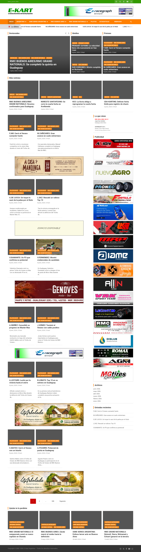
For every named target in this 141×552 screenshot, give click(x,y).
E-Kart (21, 71)
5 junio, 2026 (13, 109)
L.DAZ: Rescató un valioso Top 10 (104, 423)
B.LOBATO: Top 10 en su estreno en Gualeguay (47, 381)
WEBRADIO (118, 22)
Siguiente (63, 501)
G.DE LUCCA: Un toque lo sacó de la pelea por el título (103, 27)
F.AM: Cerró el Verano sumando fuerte (31, 27)
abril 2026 (96, 394)
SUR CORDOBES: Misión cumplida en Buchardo (86, 68)
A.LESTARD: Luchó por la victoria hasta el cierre (20, 381)
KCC (80, 97)
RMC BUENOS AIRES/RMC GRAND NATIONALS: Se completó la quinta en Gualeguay (33, 64)
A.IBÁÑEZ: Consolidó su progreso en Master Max (19, 326)
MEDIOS (75, 43)
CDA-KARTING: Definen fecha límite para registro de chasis (116, 103)
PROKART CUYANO (84, 43)
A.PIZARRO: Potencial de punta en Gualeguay (47, 449)
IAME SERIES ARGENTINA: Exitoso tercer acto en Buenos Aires (85, 534)
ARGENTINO (20, 22)
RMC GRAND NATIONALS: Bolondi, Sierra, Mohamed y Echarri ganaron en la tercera (116, 534)
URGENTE (49, 58)
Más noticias (14, 78)
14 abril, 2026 (108, 539)
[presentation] (65, 33)
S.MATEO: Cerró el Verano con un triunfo (20, 449)
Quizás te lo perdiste (18, 508)
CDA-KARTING (115, 97)
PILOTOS (94, 22)
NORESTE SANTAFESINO (54, 97)
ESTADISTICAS (104, 22)
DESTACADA (13, 58)
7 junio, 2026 (14, 71)
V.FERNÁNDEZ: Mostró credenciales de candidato (48, 258)
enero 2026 (97, 401)
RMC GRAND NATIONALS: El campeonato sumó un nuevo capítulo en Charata (21, 534)
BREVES (12, 94)
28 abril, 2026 (77, 539)
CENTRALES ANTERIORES (17, 522)
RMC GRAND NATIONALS (77, 22)
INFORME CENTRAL (15, 524)
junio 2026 (96, 389)
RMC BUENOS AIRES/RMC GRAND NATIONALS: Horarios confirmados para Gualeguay (21, 104)
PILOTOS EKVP (108, 42)
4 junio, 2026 (76, 52)
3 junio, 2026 (76, 72)
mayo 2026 (96, 391)
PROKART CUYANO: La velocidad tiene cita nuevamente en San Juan (86, 48)
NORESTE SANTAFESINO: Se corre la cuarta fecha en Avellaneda (53, 104)
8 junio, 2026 (107, 52)
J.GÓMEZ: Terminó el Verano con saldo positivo (48, 326)
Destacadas (14, 33)
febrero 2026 (97, 399)
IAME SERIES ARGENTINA (37, 22)
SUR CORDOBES (83, 64)
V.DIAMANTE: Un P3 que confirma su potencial (19, 258)
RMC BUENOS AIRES (58, 22)
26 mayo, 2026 (13, 539)
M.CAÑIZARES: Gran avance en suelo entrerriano (65, 27)
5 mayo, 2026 (45, 539)
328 (53, 501)
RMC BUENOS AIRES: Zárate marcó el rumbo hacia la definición (53, 534)
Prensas (107, 33)
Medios (75, 33)
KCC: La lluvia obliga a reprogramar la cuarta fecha (84, 103)
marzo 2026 (97, 396)
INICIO (11, 22)
